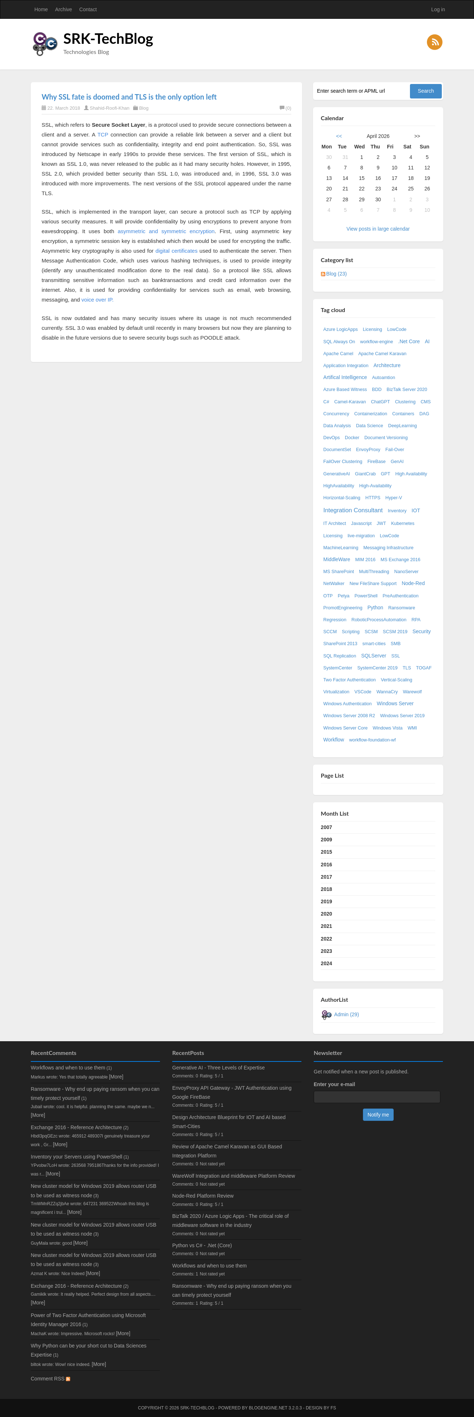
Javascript (361, 523)
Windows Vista (387, 728)
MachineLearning (341, 547)
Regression (335, 619)
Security (421, 631)
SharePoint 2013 (340, 643)
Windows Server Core (345, 728)
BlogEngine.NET (268, 1407)
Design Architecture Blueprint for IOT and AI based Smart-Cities (228, 1121)
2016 (326, 864)
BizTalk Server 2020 (407, 389)
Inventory (397, 510)
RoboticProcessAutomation (378, 619)
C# (326, 401)
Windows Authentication (347, 703)
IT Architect (334, 523)
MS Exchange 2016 (400, 559)
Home (41, 9)
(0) (285, 108)
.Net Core (409, 341)
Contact (88, 9)
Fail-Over (394, 449)
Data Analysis (337, 425)
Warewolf (412, 691)
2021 (326, 926)
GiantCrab (365, 473)
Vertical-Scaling (396, 679)
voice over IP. (97, 300)
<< (339, 136)
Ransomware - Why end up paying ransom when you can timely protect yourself (231, 1290)
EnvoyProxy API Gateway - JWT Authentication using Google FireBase (232, 1092)
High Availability (411, 473)
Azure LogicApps (340, 329)
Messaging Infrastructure (388, 547)
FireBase (376, 461)
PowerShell (366, 595)
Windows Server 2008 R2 (349, 715)
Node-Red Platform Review (203, 1196)
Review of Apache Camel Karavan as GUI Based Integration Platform (227, 1151)
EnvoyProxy (368, 449)
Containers (403, 413)
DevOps (331, 437)
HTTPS (372, 497)
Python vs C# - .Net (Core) (202, 1245)
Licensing (372, 329)
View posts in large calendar (378, 229)
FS (333, 1407)
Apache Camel (338, 353)
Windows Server (395, 703)
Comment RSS (50, 1379)
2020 (326, 914)
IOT (416, 510)
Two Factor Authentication (349, 679)
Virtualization (336, 691)
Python (375, 607)
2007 (326, 827)
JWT (381, 523)
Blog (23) (336, 274)
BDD (377, 389)
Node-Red (413, 583)
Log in (438, 9)
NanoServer (406, 571)
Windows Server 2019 (402, 715)
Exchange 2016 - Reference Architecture (76, 1127)
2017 (326, 877)
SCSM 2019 (395, 631)
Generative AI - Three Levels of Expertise (218, 1068)
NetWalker (333, 583)
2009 (326, 839)
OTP (328, 595)
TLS (407, 667)
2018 (326, 889)
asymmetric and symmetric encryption (166, 231)
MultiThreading (374, 571)
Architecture (387, 365)
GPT (385, 473)
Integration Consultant (353, 510)
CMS (425, 401)
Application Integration (346, 365)
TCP (102, 134)
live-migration (361, 535)
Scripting (351, 631)
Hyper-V (393, 497)
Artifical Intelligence (345, 377)
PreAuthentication (400, 595)
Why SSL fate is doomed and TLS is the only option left (129, 96)
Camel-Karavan (350, 401)
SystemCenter (337, 667)
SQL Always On (339, 341)
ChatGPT (380, 401)
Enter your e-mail (334, 1084)
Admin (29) (346, 1014)
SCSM (371, 631)
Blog (143, 108)
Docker (352, 437)
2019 (326, 901)
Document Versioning (386, 437)
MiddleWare (336, 559)
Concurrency (336, 413)
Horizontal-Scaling (341, 497)
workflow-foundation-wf (372, 740)
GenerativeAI (336, 473)
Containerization (370, 413)
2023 (326, 951)
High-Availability (375, 485)
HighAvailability (338, 485)
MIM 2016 (365, 559)
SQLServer (373, 656)
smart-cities (373, 643)
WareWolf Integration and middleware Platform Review (233, 1176)
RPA (415, 619)
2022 (326, 939)
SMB (396, 643)
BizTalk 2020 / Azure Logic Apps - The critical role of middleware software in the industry (230, 1220)
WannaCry (387, 691)
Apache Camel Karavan (382, 353)
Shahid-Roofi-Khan (110, 108)
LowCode (396, 329)
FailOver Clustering (343, 461)
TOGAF (424, 667)
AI (427, 341)
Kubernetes (402, 523)
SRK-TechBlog (108, 38)
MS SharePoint (338, 571)
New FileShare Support (373, 583)
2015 (326, 852)
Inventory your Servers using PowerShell (76, 1157)
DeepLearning (402, 425)
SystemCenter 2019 (377, 667)
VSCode (362, 691)
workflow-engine (376, 341)
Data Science (369, 425)
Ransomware (401, 607)
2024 (326, 963)
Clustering (405, 401)
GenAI (397, 461)
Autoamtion (383, 377)
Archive (63, 9)
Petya (343, 595)
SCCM (330, 631)
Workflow (333, 740)
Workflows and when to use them (68, 1068)
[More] (116, 1077)
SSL (395, 656)
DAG (424, 413)
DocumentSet (337, 449)
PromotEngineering (343, 607)
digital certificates (177, 251)
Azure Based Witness (345, 389)
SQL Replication (339, 656)
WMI (412, 728)
